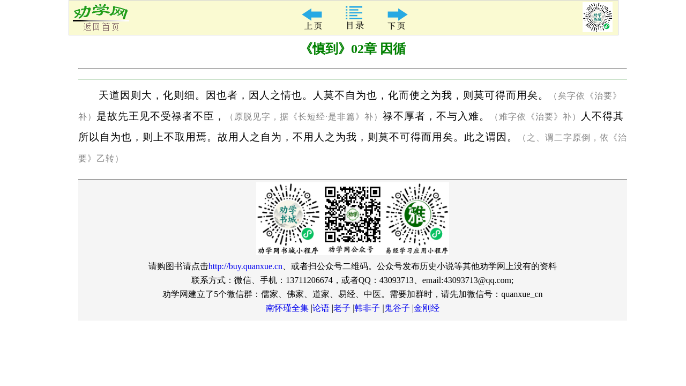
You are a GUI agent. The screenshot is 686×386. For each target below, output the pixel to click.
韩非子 (367, 308)
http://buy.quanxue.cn (245, 266)
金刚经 (426, 308)
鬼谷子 (397, 308)
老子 (342, 308)
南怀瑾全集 (287, 308)
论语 (321, 308)
